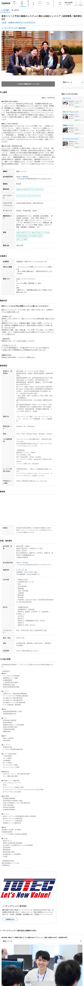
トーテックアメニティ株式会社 (13, 28)
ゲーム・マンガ (48, 3)
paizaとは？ (60, 3)
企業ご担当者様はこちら (68, 3)
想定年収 (21, 172)
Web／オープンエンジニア (70, 112)
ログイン (76, 5)
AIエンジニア (67, 98)
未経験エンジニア (68, 125)
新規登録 (81, 5)
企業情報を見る (10, 898)
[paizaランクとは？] (82, 82)
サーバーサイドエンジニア (70, 139)
